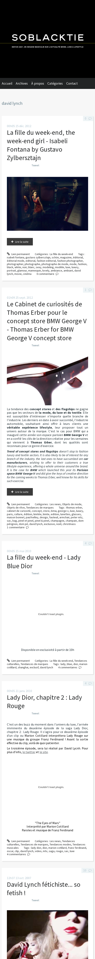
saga (51, 851)
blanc (31, 267)
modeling (48, 267)
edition (55, 514)
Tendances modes (60, 844)
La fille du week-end (61, 254)
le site (44, 752)
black (10, 267)
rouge (59, 851)
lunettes (65, 514)
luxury (75, 267)
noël (58, 524)
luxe (67, 267)
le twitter (28, 752)
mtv (45, 851)
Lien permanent (18, 254)
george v (63, 511)
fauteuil (53, 517)
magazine (66, 257)
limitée (37, 514)
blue (69, 664)
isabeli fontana (15, 257)
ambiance (56, 270)
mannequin (34, 270)
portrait (11, 270)
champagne (57, 520)
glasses (76, 514)
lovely (45, 270)
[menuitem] (9, 83)
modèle (59, 267)
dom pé (23, 524)
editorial (30, 260)
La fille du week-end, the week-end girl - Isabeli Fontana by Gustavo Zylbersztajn (41, 145)
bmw (53, 511)
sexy (38, 267)
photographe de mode (55, 264)
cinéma (27, 274)
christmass (69, 524)
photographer (15, 264)
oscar (10, 851)
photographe (32, 264)
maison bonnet (15, 517)
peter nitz (76, 517)
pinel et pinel (25, 520)
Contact (72, 83)
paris (10, 514)
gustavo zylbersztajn (38, 257)
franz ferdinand (77, 848)
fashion (82, 264)
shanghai (23, 667)
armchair (64, 517)
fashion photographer (70, 260)
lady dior (36, 848)
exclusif (34, 667)
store (46, 511)
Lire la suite (22, 241)
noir (24, 267)
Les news (55, 504)
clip (17, 851)
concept (37, 511)
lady (63, 664)
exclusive (49, 524)
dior (75, 664)
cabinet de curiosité (18, 511)
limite (46, 514)
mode (73, 264)
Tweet (35, 165)
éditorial (78, 257)
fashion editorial (46, 260)
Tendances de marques (40, 507)
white (18, 267)
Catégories (55, 83)
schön (55, 257)
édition (28, 514)
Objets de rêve (16, 507)
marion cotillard (57, 848)
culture (18, 514)
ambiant (68, 270)
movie (18, 274)
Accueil (7, 83)
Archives (22, 83)
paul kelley (32, 517)
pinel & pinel (42, 520)
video (38, 851)
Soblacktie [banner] (47, 39)
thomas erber (74, 507)
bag (14, 520)
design (44, 517)
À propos (37, 83)
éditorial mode (15, 260)
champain (71, 520)
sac (9, 520)
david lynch (35, 524)
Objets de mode (71, 504)
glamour (22, 270)
